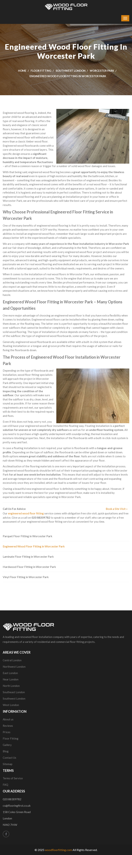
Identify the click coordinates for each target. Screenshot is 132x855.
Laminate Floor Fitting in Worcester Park (28, 556)
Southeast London (14, 692)
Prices (6, 732)
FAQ (5, 784)
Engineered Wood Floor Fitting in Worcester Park (34, 546)
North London (11, 685)
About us (8, 719)
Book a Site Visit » (116, 508)
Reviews (8, 725)
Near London (10, 679)
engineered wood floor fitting (26, 513)
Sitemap (7, 764)
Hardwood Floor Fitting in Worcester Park (29, 566)
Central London (12, 660)
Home (22, 70)
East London (10, 673)
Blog (6, 751)
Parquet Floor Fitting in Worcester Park (27, 536)
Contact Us (9, 757)
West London (11, 705)
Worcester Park (102, 70)
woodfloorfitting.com (58, 850)
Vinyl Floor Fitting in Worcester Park (26, 577)
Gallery (7, 744)
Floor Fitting (41, 70)
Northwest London (14, 666)
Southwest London (71, 70)
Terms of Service (13, 778)
